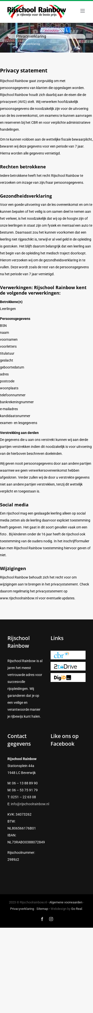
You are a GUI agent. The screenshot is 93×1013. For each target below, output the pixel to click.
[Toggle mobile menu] (83, 10)
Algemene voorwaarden (65, 902)
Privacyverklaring (22, 909)
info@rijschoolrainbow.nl (30, 804)
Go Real (76, 909)
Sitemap (42, 909)
